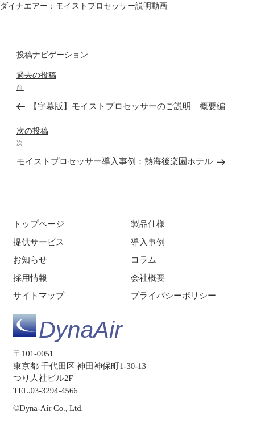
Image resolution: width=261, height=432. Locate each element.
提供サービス (38, 242)
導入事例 (148, 242)
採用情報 (30, 278)
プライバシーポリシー (173, 295)
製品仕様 (148, 224)
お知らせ (30, 259)
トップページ (38, 224)
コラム (143, 259)
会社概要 (148, 278)
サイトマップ (38, 295)
